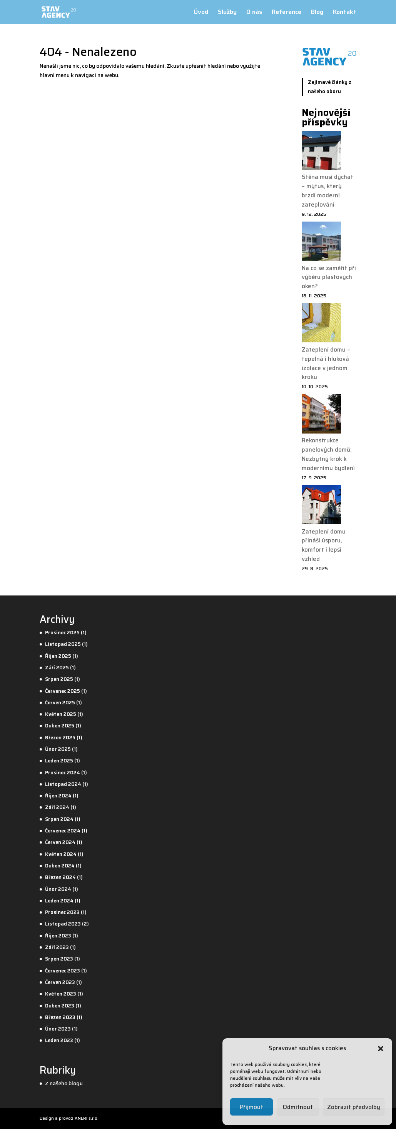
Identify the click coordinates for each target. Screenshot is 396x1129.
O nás (254, 13)
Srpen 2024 (59, 819)
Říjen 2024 (58, 796)
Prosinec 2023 (62, 912)
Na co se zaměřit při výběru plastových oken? (329, 277)
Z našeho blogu (64, 1083)
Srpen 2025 (59, 679)
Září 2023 (57, 947)
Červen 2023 (60, 982)
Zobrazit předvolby (353, 1107)
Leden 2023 (59, 1040)
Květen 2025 (60, 714)
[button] (380, 1048)
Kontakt (344, 13)
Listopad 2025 (63, 644)
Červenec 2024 (62, 831)
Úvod (201, 13)
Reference (286, 13)
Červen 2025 (60, 703)
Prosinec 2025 (62, 633)
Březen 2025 (60, 738)
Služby (227, 13)
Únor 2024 (58, 889)
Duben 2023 (59, 1006)
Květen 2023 (60, 994)
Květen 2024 (61, 854)
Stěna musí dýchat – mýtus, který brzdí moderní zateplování (327, 190)
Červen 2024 (60, 842)
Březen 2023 (60, 1017)
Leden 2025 (59, 761)
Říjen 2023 (58, 936)
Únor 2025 (58, 749)
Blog (317, 13)
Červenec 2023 (62, 971)
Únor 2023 (58, 1029)
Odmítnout (298, 1107)
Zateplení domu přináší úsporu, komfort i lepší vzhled (324, 545)
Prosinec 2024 (62, 773)
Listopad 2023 (63, 924)
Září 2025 (57, 668)
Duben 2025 (59, 726)
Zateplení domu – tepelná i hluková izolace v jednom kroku (326, 363)
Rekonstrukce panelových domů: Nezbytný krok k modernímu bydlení (328, 454)
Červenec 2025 (62, 691)
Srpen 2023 (59, 959)
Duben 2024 (60, 866)
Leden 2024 (59, 901)
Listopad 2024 (63, 784)
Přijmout (251, 1107)
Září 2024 (57, 807)
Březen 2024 (60, 877)
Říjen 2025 (58, 656)
